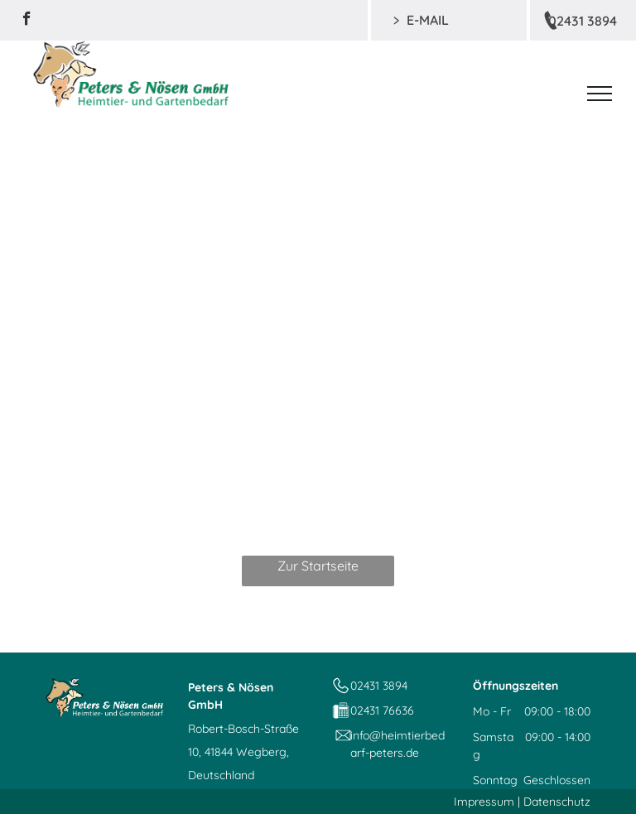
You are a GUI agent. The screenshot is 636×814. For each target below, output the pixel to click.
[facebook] (27, 20)
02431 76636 (382, 710)
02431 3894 (378, 685)
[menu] (599, 93)
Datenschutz (556, 801)
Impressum (484, 801)
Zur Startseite (318, 565)
